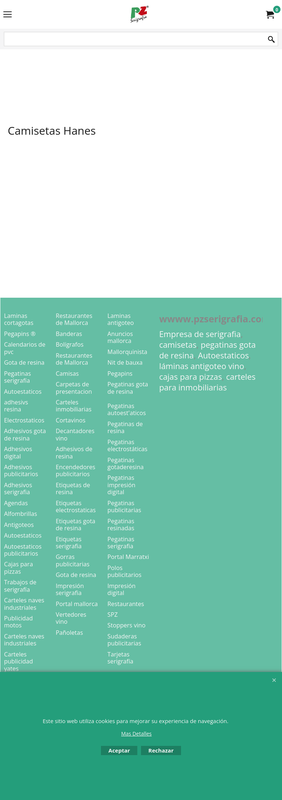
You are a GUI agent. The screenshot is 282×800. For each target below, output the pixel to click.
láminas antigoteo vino (201, 366)
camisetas (177, 344)
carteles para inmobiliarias (207, 382)
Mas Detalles (136, 733)
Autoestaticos (223, 355)
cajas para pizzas (190, 376)
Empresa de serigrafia (200, 334)
